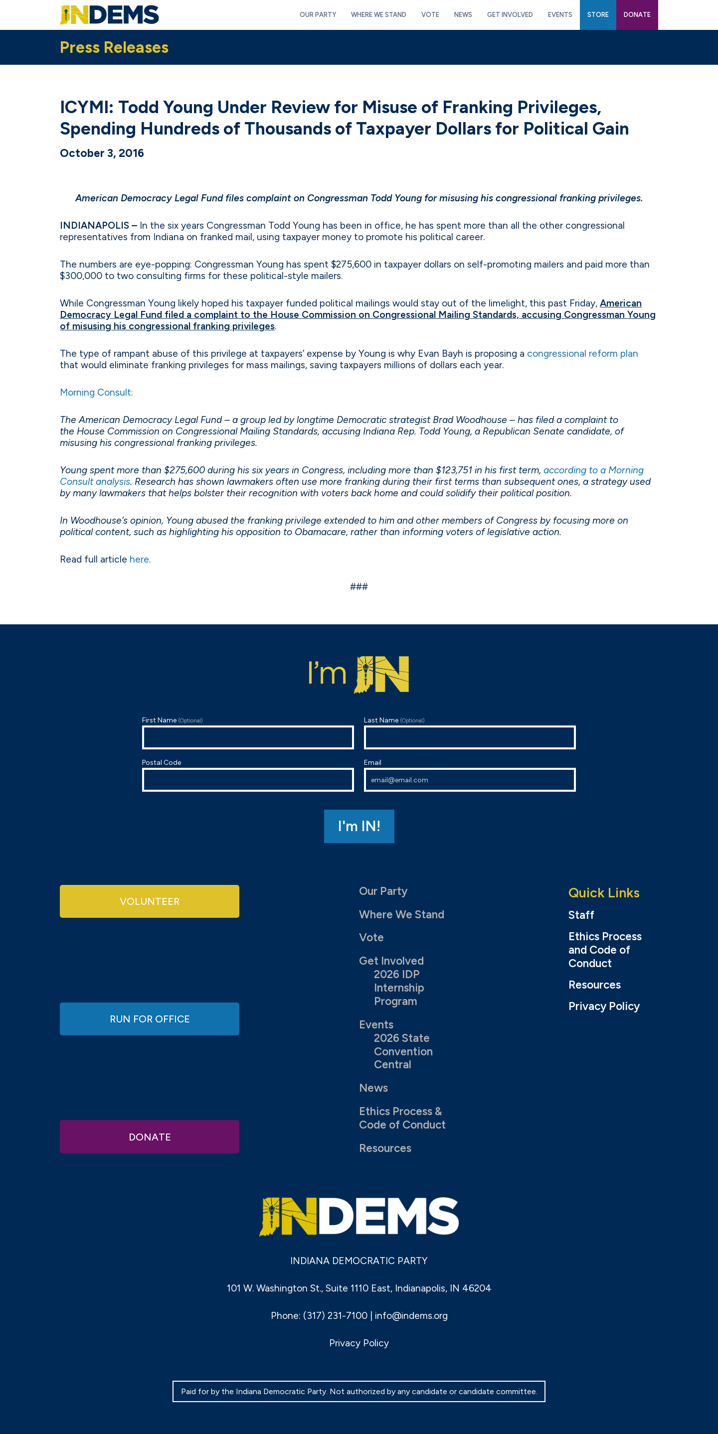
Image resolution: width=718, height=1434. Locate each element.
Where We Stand (401, 914)
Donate (149, 1136)
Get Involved (391, 961)
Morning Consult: (96, 392)
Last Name (470, 732)
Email (470, 775)
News (373, 1088)
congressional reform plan (582, 353)
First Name (248, 732)
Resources (385, 1148)
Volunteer (149, 901)
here (139, 559)
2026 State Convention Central (403, 1051)
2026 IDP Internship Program (399, 988)
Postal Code (248, 775)
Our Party (383, 891)
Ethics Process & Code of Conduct (402, 1118)
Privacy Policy (604, 1006)
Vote (371, 937)
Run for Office (149, 1018)
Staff (581, 915)
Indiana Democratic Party (109, 15)
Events (376, 1024)
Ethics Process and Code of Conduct (605, 950)
